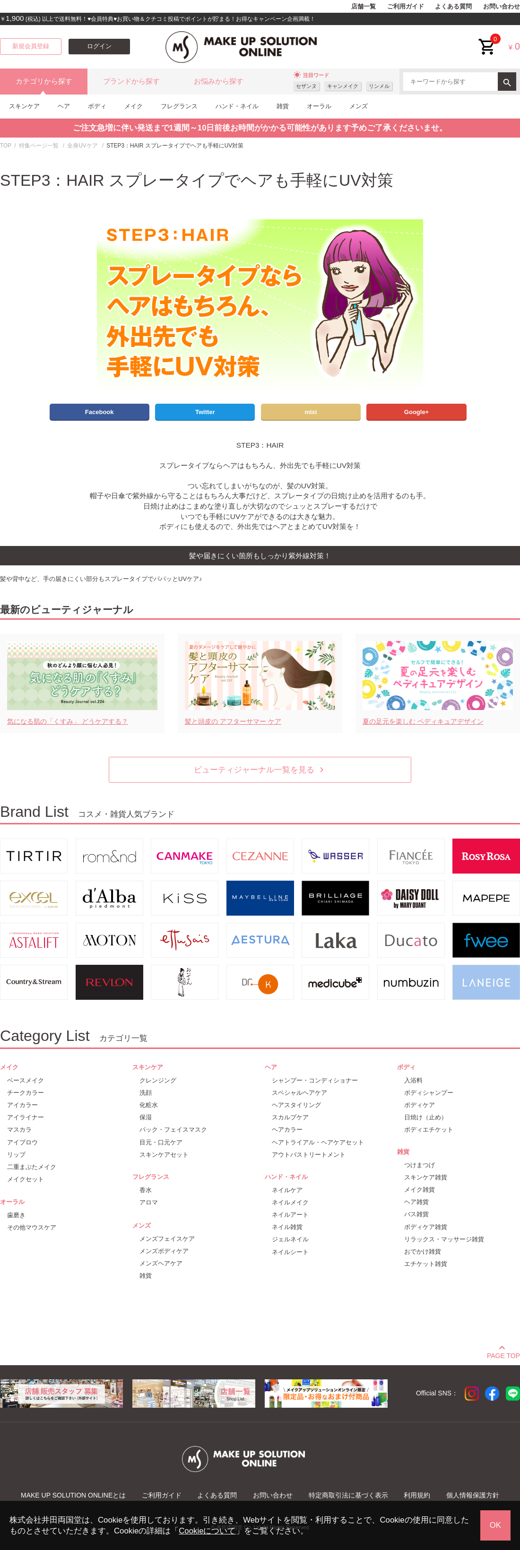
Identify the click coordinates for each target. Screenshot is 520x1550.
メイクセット (25, 1179)
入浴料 (413, 1080)
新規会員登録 (30, 46)
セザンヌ (306, 86)
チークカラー (25, 1092)
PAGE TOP (503, 1354)
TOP (5, 145)
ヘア (64, 106)
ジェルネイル (290, 1239)
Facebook (99, 412)
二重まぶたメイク (31, 1166)
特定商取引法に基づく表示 (348, 1495)
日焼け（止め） (425, 1117)
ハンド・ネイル (237, 106)
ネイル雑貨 (287, 1226)
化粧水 (148, 1104)
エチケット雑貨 (425, 1263)
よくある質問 (453, 6)
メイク (133, 106)
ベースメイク (25, 1080)
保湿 (145, 1117)
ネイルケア (287, 1190)
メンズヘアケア (160, 1263)
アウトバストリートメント (309, 1154)
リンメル (379, 86)
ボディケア (419, 1104)
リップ (16, 1154)
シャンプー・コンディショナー (315, 1080)
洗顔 (145, 1092)
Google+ (416, 412)
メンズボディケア (164, 1251)
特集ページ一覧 (39, 145)
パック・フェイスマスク (173, 1129)
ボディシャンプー (428, 1092)
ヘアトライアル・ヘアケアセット (318, 1142)
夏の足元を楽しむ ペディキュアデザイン (423, 721)
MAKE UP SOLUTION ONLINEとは (73, 1495)
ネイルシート (290, 1252)
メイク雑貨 (419, 1189)
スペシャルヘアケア (299, 1092)
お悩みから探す (218, 81)
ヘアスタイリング (296, 1104)
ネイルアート (290, 1214)
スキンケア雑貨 (425, 1177)
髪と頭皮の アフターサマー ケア (233, 721)
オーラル (319, 106)
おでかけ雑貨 (422, 1251)
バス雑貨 (416, 1214)
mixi (310, 412)
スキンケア (24, 106)
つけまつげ (419, 1165)
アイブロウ (22, 1142)
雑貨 (283, 106)
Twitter (205, 412)
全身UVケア (82, 145)
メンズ (358, 106)
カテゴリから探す (44, 81)
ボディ (97, 106)
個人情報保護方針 (472, 1495)
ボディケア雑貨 (425, 1226)
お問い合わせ (501, 6)
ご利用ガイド (405, 6)
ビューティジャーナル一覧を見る (260, 770)
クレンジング (157, 1080)
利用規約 (417, 1495)
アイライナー (25, 1117)
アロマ (148, 1202)
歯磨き (16, 1215)
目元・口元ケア (160, 1142)
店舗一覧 (363, 6)
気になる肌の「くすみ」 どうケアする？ (67, 721)
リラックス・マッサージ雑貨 (444, 1239)
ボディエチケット (428, 1129)
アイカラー (22, 1104)
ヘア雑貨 (416, 1201)
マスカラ (19, 1129)
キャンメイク (342, 86)
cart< (487, 39)
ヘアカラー (287, 1129)
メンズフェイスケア (167, 1238)
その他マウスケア (31, 1227)
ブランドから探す (131, 81)
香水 (145, 1190)
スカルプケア (290, 1117)
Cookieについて (207, 1530)
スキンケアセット (164, 1154)
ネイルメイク (290, 1202)
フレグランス (179, 106)
